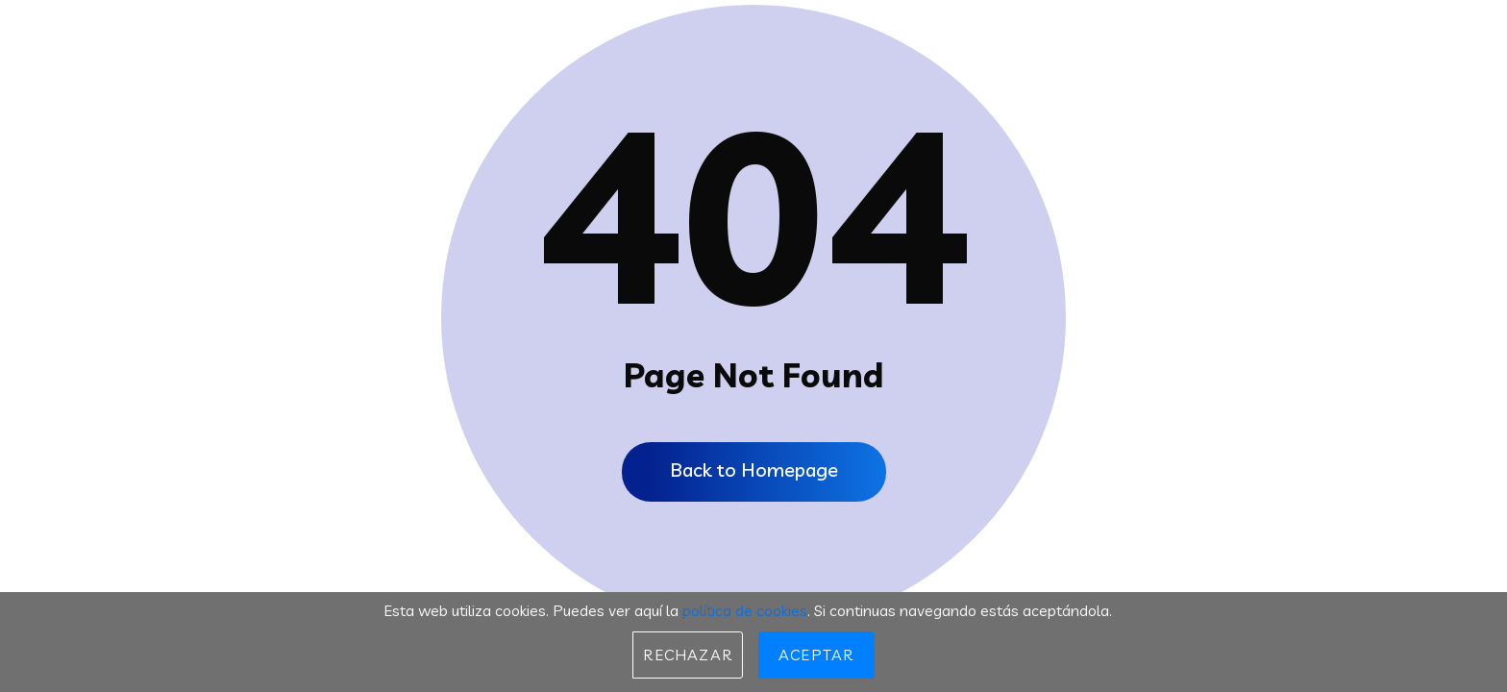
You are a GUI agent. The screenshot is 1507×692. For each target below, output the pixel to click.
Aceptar (815, 654)
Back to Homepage (754, 469)
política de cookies (744, 610)
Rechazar (687, 654)
